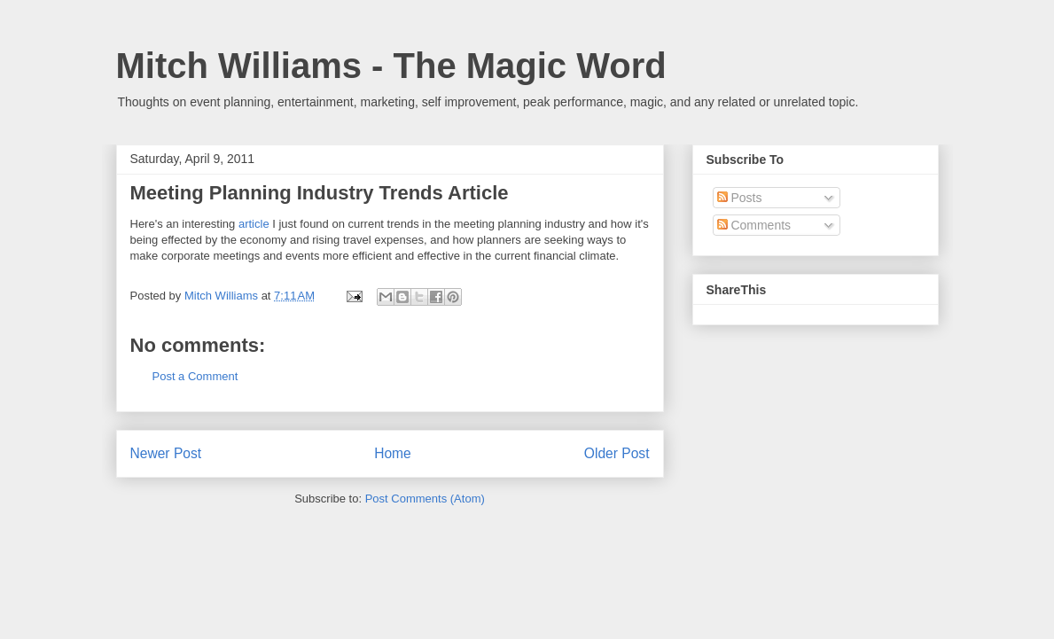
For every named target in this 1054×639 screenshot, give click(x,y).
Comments (754, 225)
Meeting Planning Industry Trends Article (319, 193)
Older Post (617, 453)
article (253, 223)
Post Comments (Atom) (425, 498)
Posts (739, 198)
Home (392, 453)
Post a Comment (195, 376)
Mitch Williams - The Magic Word (391, 65)
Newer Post (166, 453)
